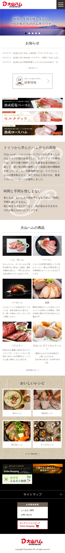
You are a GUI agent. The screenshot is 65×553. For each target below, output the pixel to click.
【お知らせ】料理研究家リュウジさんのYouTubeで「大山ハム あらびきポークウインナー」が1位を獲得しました (36, 62)
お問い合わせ (26, 515)
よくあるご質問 (27, 510)
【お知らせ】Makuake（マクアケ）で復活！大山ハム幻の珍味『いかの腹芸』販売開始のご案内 (36, 58)
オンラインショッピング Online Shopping (30, 525)
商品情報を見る (31, 370)
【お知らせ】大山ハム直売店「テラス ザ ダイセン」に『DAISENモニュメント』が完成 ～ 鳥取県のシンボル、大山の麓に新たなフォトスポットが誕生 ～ (36, 53)
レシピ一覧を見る (31, 454)
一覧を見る (31, 68)
